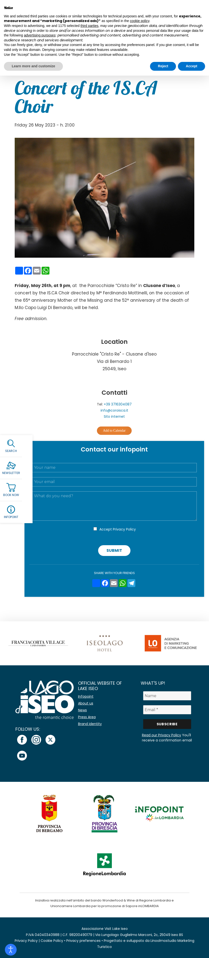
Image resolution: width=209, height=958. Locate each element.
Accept (117, 529)
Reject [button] (163, 66)
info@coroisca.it (114, 410)
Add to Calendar (114, 430)
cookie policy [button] (139, 21)
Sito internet (114, 416)
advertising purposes (40, 35)
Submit (114, 550)
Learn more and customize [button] (33, 66)
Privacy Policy (124, 529)
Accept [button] (191, 66)
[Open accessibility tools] (11, 950)
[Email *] (167, 709)
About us (85, 703)
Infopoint (85, 696)
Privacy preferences (83, 940)
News (82, 710)
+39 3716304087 (118, 404)
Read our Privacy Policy (161, 735)
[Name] (167, 695)
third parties (89, 26)
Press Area (87, 717)
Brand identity (90, 723)
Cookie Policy (52, 940)
